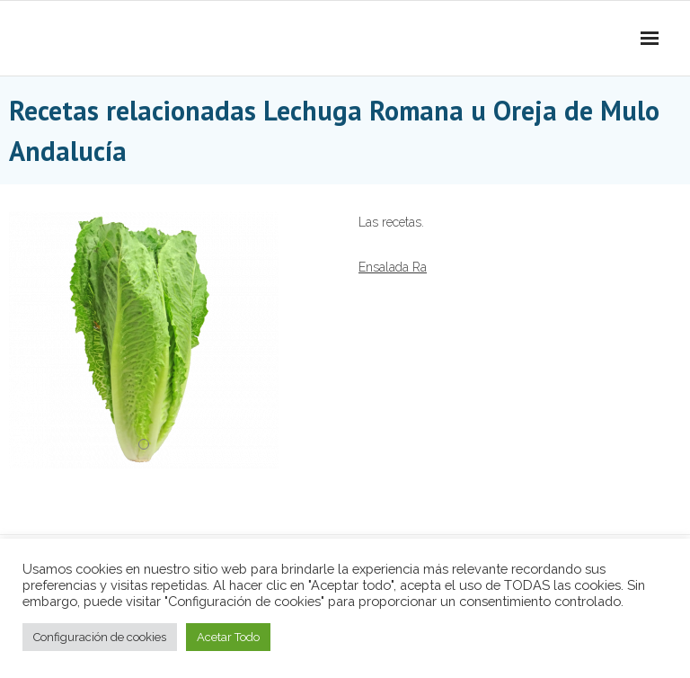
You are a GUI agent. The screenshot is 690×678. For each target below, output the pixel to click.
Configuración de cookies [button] (99, 637)
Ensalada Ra (392, 267)
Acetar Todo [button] (228, 637)
